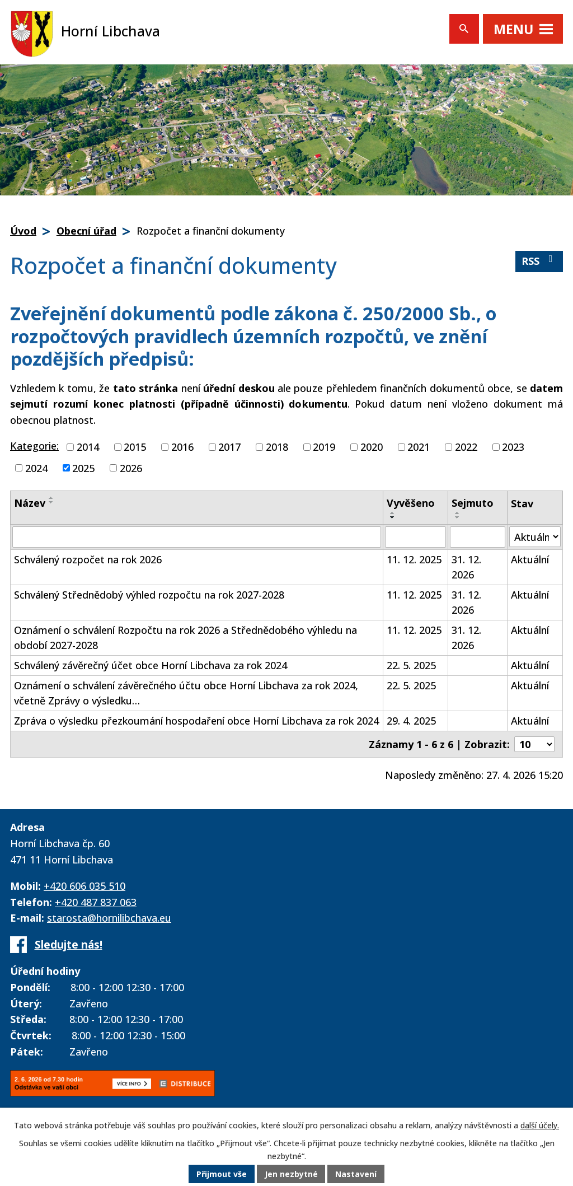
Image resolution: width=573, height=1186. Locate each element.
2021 (418, 447)
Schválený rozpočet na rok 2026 (88, 559)
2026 (131, 467)
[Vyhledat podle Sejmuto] (477, 537)
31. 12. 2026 (466, 567)
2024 (36, 467)
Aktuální (530, 559)
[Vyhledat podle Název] (196, 537)
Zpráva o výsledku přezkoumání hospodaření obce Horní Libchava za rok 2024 (196, 720)
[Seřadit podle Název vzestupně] (51, 498)
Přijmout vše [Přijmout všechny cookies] (221, 1174)
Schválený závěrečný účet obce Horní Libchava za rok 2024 (150, 665)
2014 (88, 447)
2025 (83, 467)
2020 (371, 447)
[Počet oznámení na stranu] (534, 744)
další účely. (539, 1125)
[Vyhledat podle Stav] (535, 536)
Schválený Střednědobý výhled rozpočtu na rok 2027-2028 (149, 594)
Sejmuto (473, 503)
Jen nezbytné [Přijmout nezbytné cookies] (291, 1174)
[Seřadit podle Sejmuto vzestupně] (458, 513)
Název (29, 503)
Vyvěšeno (411, 503)
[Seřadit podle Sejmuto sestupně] (458, 517)
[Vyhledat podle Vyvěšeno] (416, 537)
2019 (324, 447)
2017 (229, 447)
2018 (277, 447)
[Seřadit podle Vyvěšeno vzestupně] (393, 513)
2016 (182, 447)
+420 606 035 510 (84, 886)
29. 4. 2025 (411, 720)
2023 (513, 447)
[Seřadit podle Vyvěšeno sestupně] (393, 517)
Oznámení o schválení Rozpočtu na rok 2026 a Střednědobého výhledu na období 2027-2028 (185, 637)
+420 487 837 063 (96, 902)
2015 (135, 447)
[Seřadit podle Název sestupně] (51, 502)
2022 (466, 447)
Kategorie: (34, 445)
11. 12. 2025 (414, 559)
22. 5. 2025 (411, 665)
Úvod (23, 230)
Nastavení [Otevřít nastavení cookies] (356, 1174)
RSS (539, 261)
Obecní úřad (86, 230)
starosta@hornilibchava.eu (109, 917)
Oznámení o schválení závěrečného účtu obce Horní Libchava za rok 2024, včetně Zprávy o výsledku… (186, 693)
